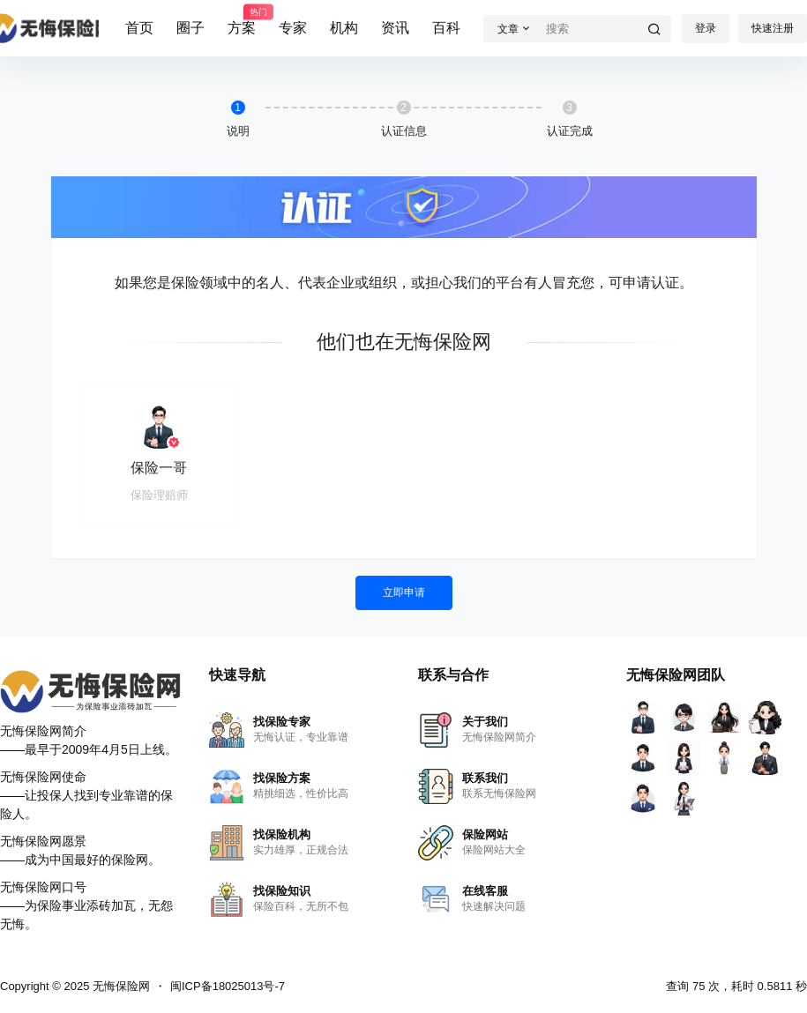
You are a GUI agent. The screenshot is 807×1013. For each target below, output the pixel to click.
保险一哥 (159, 467)
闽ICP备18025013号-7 (227, 986)
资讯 (395, 27)
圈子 (190, 27)
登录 (705, 28)
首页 (139, 27)
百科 (446, 27)
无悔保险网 (119, 986)
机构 (344, 27)
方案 (242, 20)
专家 (293, 27)
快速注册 (772, 28)
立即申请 (404, 592)
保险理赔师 (159, 495)
